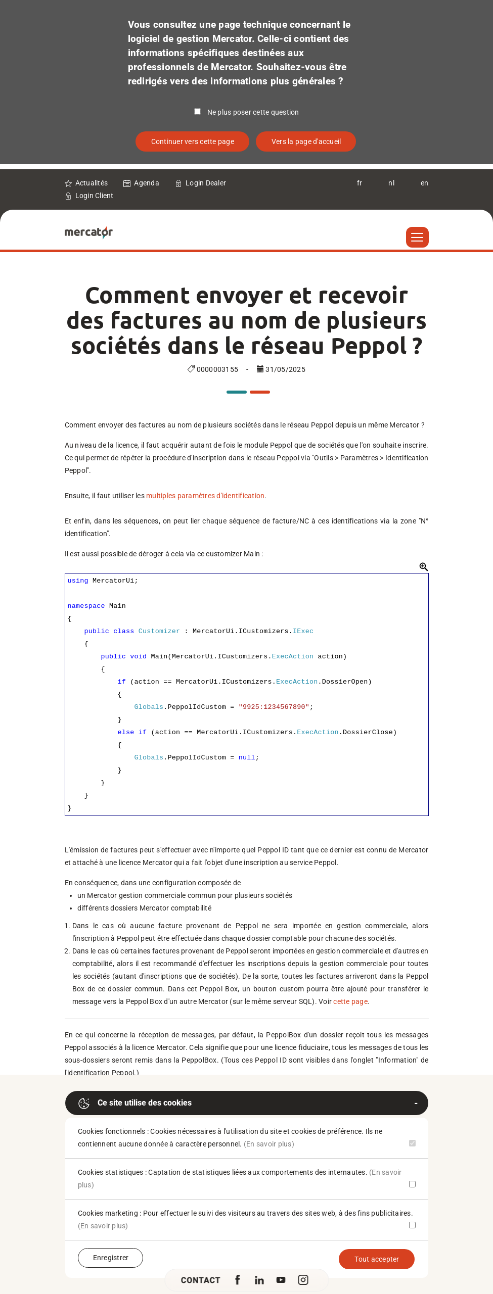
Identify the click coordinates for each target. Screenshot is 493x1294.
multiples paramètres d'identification (205, 496)
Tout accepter (376, 1259)
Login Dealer (206, 183)
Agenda (146, 183)
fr (360, 183)
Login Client (94, 195)
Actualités (91, 183)
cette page (350, 1001)
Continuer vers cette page (192, 141)
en (425, 183)
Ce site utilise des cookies (135, 1103)
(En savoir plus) (269, 1144)
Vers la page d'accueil (306, 141)
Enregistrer (111, 1258)
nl (391, 183)
